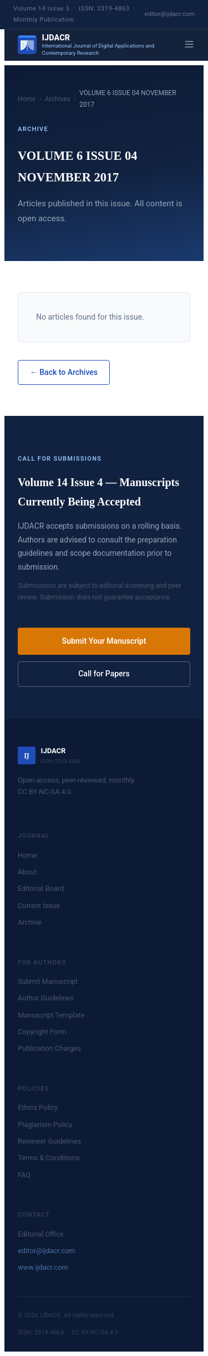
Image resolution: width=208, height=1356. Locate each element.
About (27, 872)
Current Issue (39, 905)
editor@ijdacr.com (170, 14)
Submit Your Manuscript (104, 641)
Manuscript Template (51, 1015)
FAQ (24, 1175)
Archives (57, 99)
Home (26, 99)
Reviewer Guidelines (49, 1141)
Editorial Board (41, 888)
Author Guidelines (46, 998)
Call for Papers (104, 673)
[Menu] (189, 45)
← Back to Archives (64, 372)
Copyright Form (42, 1032)
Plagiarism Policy (45, 1124)
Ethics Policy (38, 1107)
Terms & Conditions (49, 1158)
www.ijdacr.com (43, 1267)
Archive (29, 922)
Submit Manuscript (48, 981)
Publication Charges (49, 1048)
